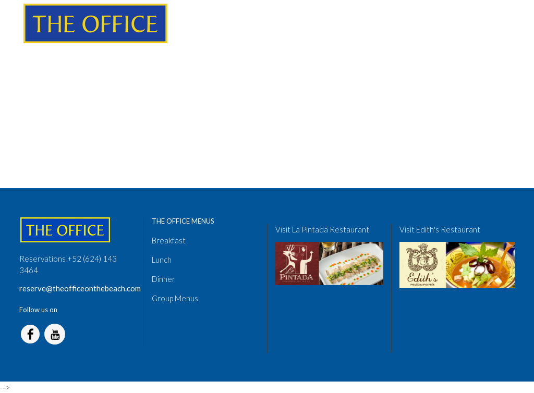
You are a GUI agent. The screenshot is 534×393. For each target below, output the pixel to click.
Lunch (162, 259)
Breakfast (169, 240)
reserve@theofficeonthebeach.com (80, 288)
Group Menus (175, 298)
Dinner (163, 279)
